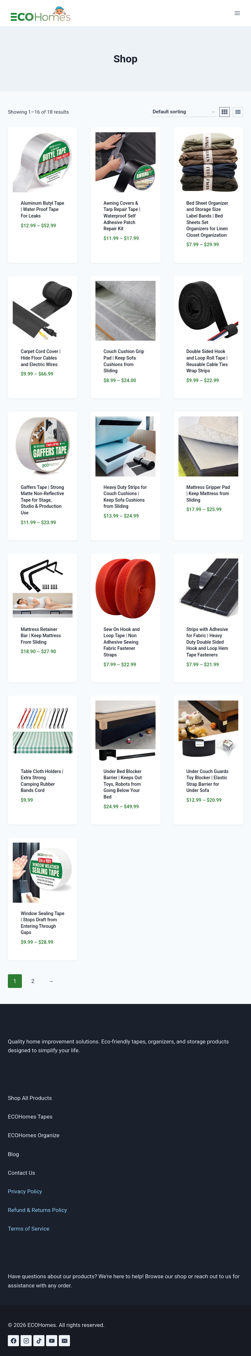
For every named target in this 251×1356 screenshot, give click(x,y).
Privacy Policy (25, 1191)
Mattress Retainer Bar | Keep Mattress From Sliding (41, 636)
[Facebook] (13, 1340)
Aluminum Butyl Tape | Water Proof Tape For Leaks (42, 209)
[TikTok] (38, 1340)
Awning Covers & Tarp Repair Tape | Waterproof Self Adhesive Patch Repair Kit (122, 216)
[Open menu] (237, 13)
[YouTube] (51, 1340)
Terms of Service (28, 1228)
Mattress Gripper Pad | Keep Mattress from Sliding (208, 494)
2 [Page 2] (33, 981)
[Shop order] (183, 112)
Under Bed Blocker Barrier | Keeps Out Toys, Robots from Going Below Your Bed (123, 784)
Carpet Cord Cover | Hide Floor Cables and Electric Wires (41, 358)
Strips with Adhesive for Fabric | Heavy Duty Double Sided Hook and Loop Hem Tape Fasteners (207, 642)
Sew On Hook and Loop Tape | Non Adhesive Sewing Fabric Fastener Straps (122, 642)
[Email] (64, 1340)
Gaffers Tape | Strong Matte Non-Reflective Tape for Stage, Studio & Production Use (42, 500)
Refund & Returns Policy (37, 1210)
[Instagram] (26, 1340)
